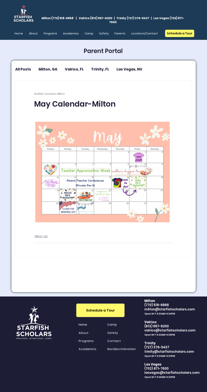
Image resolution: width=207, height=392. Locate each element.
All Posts (23, 69)
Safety (112, 333)
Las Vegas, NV (129, 69)
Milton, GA (48, 69)
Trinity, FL (100, 69)
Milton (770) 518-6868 (58, 18)
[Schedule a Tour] (179, 33)
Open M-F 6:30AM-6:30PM (159, 356)
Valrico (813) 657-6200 (95, 18)
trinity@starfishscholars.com (169, 351)
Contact (114, 341)
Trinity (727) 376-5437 (132, 18)
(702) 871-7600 (156, 368)
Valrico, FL (74, 69)
